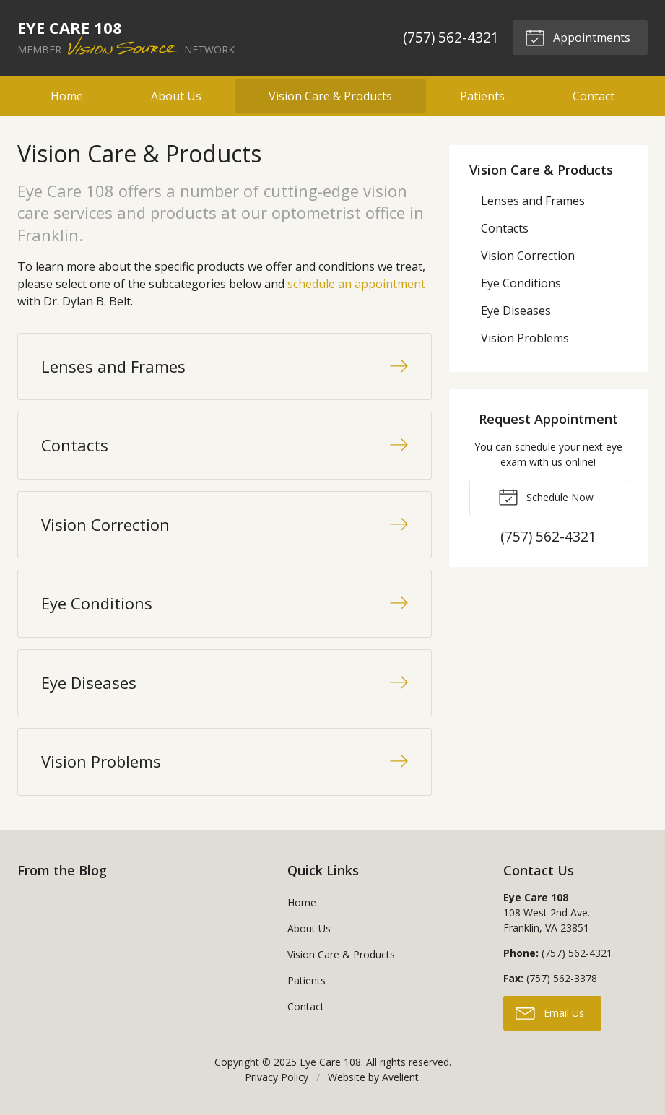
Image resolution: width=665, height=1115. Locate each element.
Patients (482, 96)
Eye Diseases (516, 310)
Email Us (550, 1012)
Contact (593, 96)
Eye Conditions (521, 283)
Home (67, 96)
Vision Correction (528, 256)
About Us (176, 96)
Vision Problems (525, 338)
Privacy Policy (276, 1077)
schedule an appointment (356, 284)
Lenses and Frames (533, 201)
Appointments (577, 37)
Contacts (505, 228)
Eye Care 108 (330, 1062)
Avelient (400, 1077)
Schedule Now (546, 496)
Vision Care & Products (330, 96)
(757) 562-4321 (451, 37)
